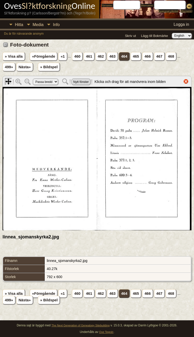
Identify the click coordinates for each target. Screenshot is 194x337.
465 (136, 56)
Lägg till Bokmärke (154, 36)
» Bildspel (49, 67)
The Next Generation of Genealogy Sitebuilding (81, 325)
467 (159, 56)
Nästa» (25, 67)
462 (101, 56)
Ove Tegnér (106, 331)
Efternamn (186, 11)
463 (112, 56)
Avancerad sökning (168, 11)
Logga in (181, 24)
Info (56, 25)
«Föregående (43, 56)
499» (9, 67)
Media (38, 25)
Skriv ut (130, 36)
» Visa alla (14, 56)
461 (89, 56)
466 (147, 56)
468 (171, 56)
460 (77, 56)
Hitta (19, 25)
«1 (63, 56)
